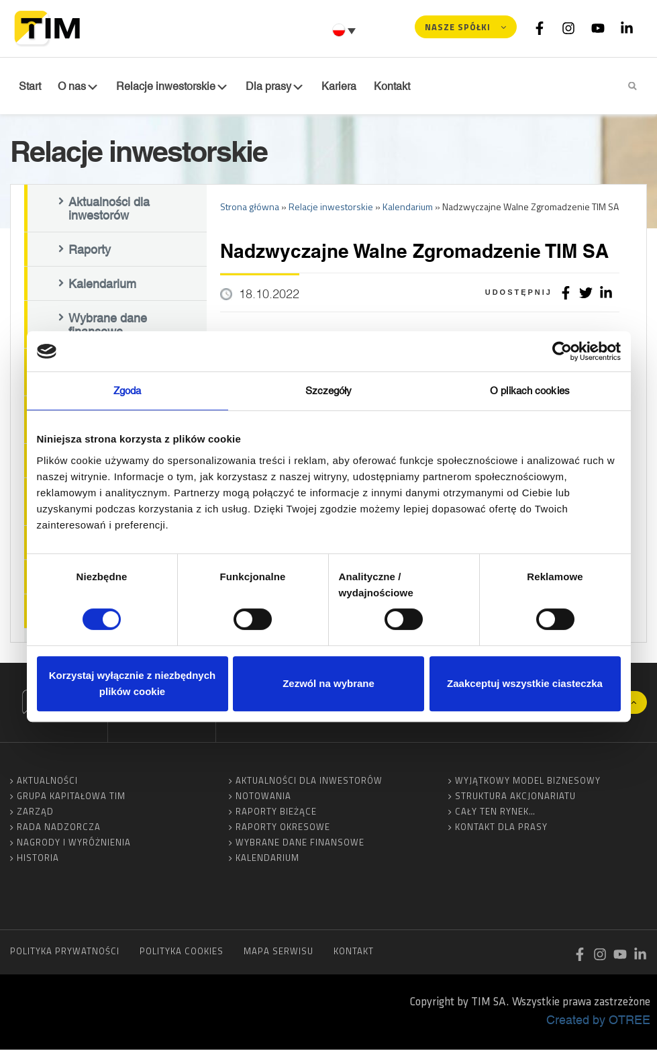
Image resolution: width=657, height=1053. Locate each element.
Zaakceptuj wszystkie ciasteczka (525, 683)
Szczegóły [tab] (328, 390)
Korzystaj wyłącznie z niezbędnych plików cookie (132, 683)
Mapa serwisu (278, 954)
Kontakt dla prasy (501, 830)
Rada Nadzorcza (59, 830)
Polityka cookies (181, 954)
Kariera (323, 86)
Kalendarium (102, 286)
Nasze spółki (458, 27)
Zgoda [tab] (127, 390)
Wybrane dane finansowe (107, 328)
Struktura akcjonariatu (515, 799)
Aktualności (47, 783)
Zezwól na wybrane (328, 683)
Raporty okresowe (283, 830)
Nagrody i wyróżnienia (74, 845)
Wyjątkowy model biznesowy (528, 783)
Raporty (89, 252)
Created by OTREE (598, 1022)
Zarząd (35, 814)
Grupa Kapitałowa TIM (71, 799)
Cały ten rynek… (495, 814)
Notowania (263, 799)
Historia (38, 861)
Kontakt (372, 86)
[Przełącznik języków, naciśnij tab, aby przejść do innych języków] (345, 30)
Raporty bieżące (276, 814)
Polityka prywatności (64, 954)
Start (28, 86)
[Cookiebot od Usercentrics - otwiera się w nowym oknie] (562, 351)
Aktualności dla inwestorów (109, 211)
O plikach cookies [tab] (530, 390)
